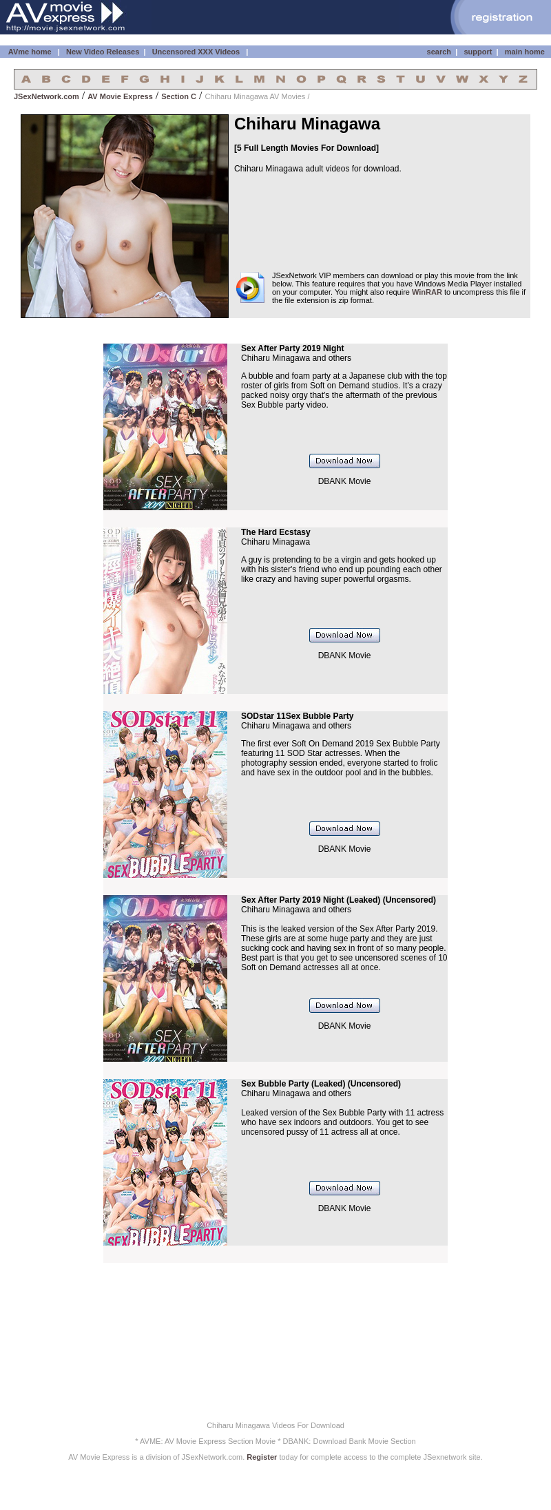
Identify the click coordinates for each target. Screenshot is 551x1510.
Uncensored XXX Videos (197, 52)
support (478, 52)
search (439, 52)
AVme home (28, 52)
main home (525, 52)
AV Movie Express (120, 96)
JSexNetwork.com (46, 96)
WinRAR (427, 292)
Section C (178, 96)
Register (262, 1457)
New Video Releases (102, 52)
